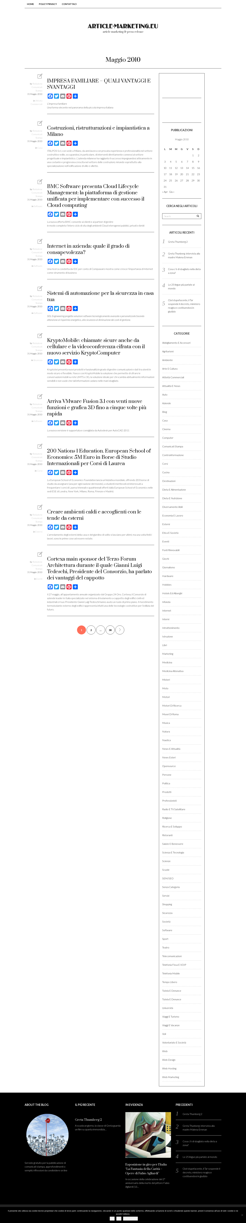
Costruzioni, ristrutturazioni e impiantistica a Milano (98, 131)
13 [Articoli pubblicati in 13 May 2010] (181, 167)
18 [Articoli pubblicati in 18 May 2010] (170, 174)
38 (110, 629)
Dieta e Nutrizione (172, 498)
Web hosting (169, 1068)
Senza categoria (171, 886)
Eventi (39, 578)
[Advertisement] (178, 85)
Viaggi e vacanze (171, 1025)
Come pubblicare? (142, 47)
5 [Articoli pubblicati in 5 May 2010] (176, 161)
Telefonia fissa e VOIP (174, 964)
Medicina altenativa (172, 670)
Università (167, 1007)
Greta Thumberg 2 (178, 241)
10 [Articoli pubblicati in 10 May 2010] (165, 167)
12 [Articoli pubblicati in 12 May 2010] (176, 167)
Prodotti (166, 791)
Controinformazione (173, 454)
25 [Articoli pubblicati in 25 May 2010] (170, 180)
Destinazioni (168, 480)
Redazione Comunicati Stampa (37, 87)
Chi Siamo (110, 47)
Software (38, 206)
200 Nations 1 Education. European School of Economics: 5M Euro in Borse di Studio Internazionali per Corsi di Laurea (99, 457)
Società (166, 921)
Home (30, 4)
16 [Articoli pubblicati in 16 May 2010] (198, 167)
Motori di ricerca (171, 705)
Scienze (166, 861)
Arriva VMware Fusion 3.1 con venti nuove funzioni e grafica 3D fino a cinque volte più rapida (96, 407)
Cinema (166, 429)
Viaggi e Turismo (170, 1016)
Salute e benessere (172, 843)
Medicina (167, 662)
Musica (166, 722)
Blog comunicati (77, 47)
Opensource (169, 765)
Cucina (165, 472)
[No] (242, 1215)
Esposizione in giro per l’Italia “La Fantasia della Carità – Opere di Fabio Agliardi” (146, 1169)
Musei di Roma (170, 714)
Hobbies (166, 584)
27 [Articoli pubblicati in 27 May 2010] (181, 180)
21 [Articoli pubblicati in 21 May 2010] (187, 174)
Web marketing (170, 1077)
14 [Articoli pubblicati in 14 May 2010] (187, 167)
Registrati (193, 47)
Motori (166, 696)
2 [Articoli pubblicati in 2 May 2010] (198, 155)
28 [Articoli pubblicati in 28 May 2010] (187, 180)
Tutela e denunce (171, 990)
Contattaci (69, 4)
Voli (164, 1033)
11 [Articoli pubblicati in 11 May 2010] (170, 167)
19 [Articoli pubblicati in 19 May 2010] (176, 174)
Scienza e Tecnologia (173, 852)
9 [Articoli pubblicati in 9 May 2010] (198, 161)
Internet (166, 610)
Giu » (171, 191)
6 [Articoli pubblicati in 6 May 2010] (181, 161)
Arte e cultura (169, 368)
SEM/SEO (168, 878)
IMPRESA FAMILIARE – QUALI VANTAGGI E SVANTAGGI (99, 84)
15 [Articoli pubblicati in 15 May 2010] (193, 167)
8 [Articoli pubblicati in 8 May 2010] (193, 161)
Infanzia (166, 601)
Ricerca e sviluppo (172, 826)
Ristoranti (167, 835)
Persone (166, 774)
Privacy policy (130, 1218)
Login (171, 47)
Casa (39, 147)
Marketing (167, 653)
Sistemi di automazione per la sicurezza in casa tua (100, 296)
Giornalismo (168, 567)
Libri (164, 645)
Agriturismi (168, 351)
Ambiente (167, 359)
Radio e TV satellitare (173, 809)
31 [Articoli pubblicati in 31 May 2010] (165, 186)
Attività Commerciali (173, 377)
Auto (164, 394)
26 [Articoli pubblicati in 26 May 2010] (176, 180)
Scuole (165, 869)
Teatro (165, 947)
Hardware (167, 575)
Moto (165, 688)
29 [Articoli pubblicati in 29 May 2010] (193, 180)
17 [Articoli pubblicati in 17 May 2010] (165, 174)
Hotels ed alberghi (172, 593)
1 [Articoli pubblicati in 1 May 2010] (193, 155)
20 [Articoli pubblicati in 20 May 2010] (181, 174)
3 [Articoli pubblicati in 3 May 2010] (165, 161)
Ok (112, 1218)
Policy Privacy (48, 4)
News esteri (169, 757)
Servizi (165, 895)
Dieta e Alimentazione (174, 489)
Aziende (166, 403)
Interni (165, 619)
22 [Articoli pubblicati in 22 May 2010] (193, 174)
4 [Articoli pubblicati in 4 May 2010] (170, 161)
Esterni (38, 531)
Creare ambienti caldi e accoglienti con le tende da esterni (94, 515)
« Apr (165, 191)
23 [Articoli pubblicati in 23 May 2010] (198, 174)
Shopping (167, 904)
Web (165, 1051)
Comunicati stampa (172, 446)
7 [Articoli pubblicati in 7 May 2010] (187, 161)
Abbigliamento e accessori (176, 342)
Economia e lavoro (172, 515)
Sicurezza (38, 360)
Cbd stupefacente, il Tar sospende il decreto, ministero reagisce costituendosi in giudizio (201, 1172)
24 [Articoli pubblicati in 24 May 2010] (165, 180)
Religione (167, 817)
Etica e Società (170, 532)
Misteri (166, 679)
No (119, 1218)
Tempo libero (169, 981)
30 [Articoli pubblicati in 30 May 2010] (198, 180)
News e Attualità (171, 748)
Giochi (165, 558)
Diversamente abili (172, 506)
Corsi (39, 470)
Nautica (166, 740)
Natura (166, 731)
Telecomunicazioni (172, 956)
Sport (165, 938)
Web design (168, 1059)
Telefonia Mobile (171, 973)
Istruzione (167, 636)
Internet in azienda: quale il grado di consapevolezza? (88, 249)
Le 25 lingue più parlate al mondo (200, 1156)
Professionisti (169, 800)
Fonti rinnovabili (170, 550)
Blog (164, 411)
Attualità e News (171, 385)
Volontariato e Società (174, 1042)
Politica (166, 783)
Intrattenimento (170, 627)
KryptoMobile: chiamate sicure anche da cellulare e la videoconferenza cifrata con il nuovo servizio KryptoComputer (96, 346)
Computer (167, 437)
